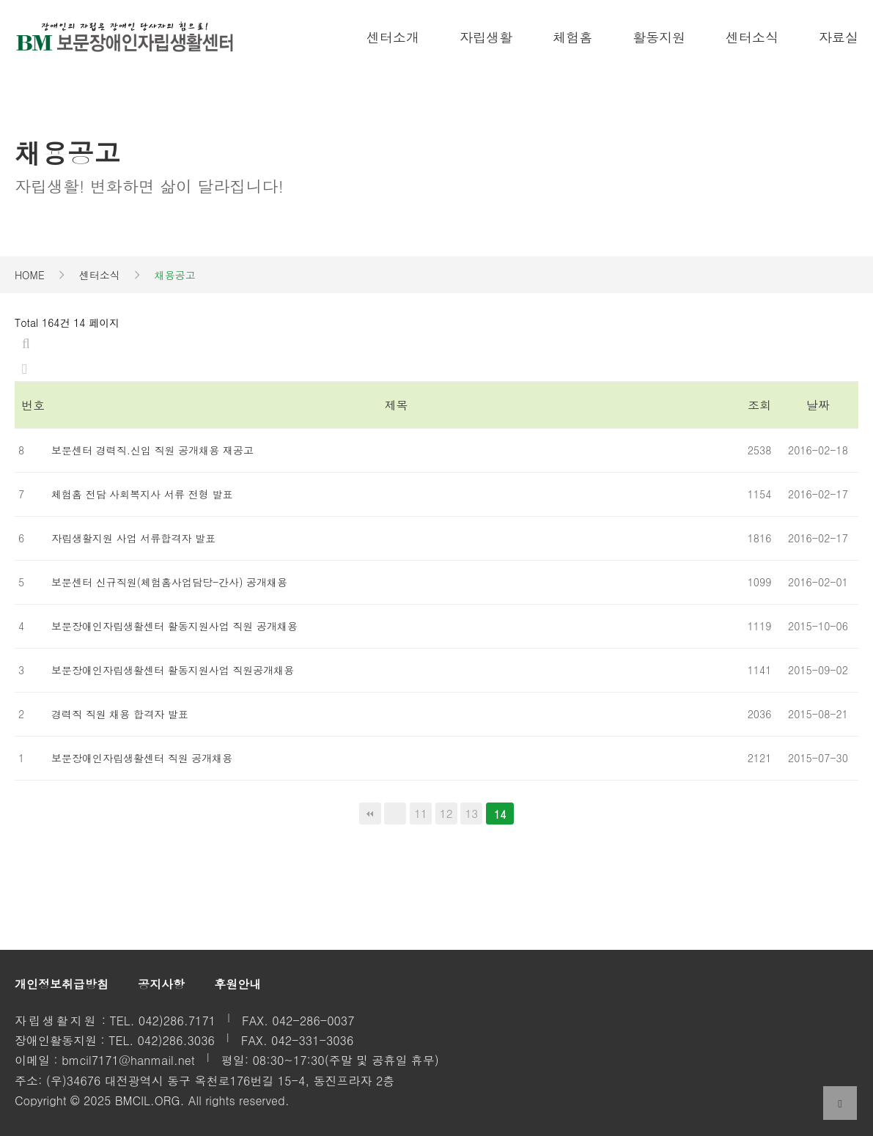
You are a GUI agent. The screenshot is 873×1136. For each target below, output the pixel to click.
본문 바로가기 (0, 0)
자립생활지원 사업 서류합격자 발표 (133, 538)
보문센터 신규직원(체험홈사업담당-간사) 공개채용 (169, 582)
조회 (759, 405)
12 (444, 812)
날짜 (818, 405)
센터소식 (752, 37)
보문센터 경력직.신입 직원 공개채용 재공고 (152, 450)
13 (469, 812)
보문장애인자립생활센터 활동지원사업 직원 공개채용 (174, 626)
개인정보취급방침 (61, 983)
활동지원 (659, 37)
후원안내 (237, 983)
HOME (30, 275)
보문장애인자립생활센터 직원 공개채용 (141, 757)
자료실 (838, 37)
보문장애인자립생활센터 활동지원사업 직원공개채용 (172, 670)
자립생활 (486, 37)
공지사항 (161, 983)
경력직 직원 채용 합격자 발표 (119, 714)
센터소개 (392, 37)
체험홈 (572, 37)
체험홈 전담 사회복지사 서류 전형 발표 (141, 494)
